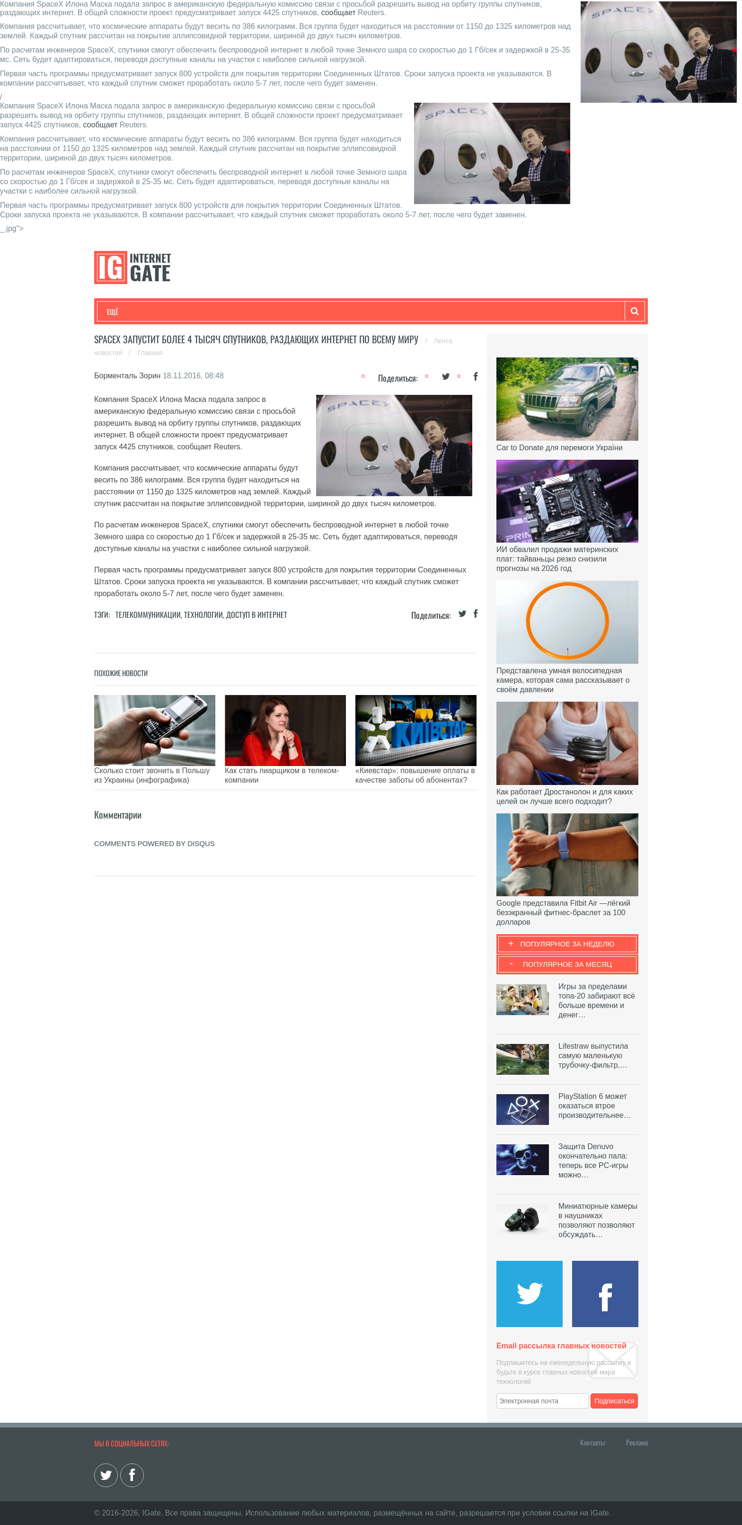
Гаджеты (393, 311)
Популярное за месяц (567, 964)
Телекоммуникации (148, 614)
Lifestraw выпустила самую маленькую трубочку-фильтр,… (593, 1055)
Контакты (592, 1442)
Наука (261, 311)
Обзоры (350, 311)
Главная (149, 353)
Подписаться (615, 1401)
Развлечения (175, 311)
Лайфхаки (305, 311)
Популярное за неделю (568, 944)
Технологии (124, 311)
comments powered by (154, 829)
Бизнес (224, 311)
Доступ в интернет (256, 614)
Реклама (637, 1442)
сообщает (338, 13)
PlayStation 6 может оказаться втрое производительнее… (594, 1105)
